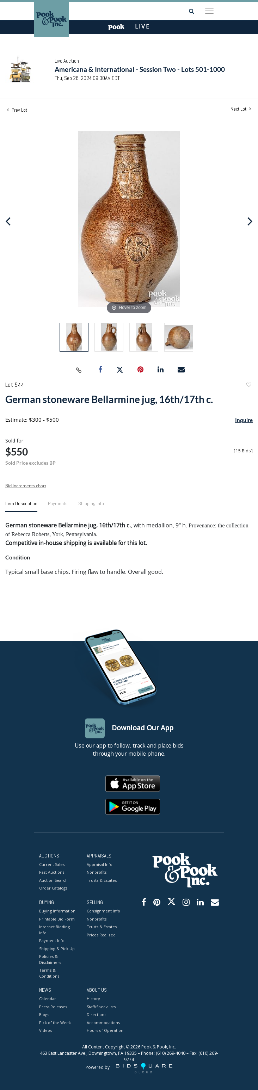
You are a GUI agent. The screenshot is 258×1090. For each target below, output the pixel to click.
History (93, 999)
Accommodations (103, 1022)
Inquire (244, 420)
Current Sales (51, 864)
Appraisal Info (99, 864)
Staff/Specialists (101, 1006)
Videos (45, 1030)
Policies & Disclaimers (50, 959)
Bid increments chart (25, 486)
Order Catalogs (53, 888)
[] (243, 451)
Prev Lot (17, 110)
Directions (96, 1014)
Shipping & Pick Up (57, 948)
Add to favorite (248, 386)
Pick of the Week (55, 1022)
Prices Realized (101, 934)
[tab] (21, 506)
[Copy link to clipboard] (79, 370)
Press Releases (53, 1006)
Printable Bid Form (57, 919)
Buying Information (57, 911)
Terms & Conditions (49, 973)
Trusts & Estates (102, 880)
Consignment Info (103, 911)
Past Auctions (51, 872)
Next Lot (241, 109)
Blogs (44, 1014)
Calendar (47, 999)
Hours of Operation (105, 1030)
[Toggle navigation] (209, 11)
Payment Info (51, 940)
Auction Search (53, 880)
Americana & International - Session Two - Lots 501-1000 (140, 69)
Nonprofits (96, 872)
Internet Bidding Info (54, 930)
